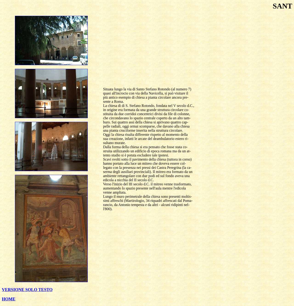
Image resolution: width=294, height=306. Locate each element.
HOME (8, 299)
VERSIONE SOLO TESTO (27, 289)
